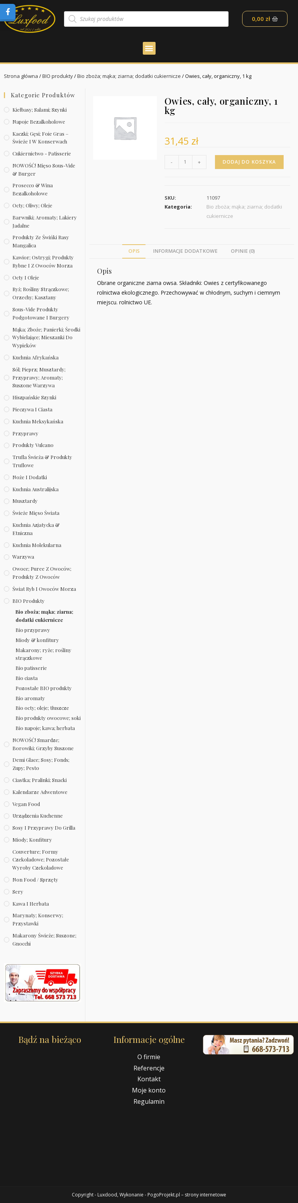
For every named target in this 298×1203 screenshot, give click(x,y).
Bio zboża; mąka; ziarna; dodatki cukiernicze (129, 75)
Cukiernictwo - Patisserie (41, 153)
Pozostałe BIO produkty (44, 688)
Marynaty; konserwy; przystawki (37, 919)
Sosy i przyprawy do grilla (43, 827)
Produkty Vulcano (33, 445)
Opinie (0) (243, 251)
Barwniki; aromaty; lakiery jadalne (44, 221)
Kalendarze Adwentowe (40, 792)
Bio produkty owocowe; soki (48, 718)
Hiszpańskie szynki (34, 397)
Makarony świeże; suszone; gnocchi (44, 939)
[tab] (133, 251)
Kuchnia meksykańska (37, 421)
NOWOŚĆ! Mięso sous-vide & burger (43, 169)
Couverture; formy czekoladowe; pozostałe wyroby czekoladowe (40, 859)
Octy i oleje (25, 277)
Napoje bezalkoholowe (38, 121)
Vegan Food (26, 804)
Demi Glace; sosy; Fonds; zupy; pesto (40, 763)
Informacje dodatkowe (185, 251)
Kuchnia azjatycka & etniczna (36, 528)
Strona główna (21, 75)
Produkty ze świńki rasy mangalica (40, 241)
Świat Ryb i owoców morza (44, 588)
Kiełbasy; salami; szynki (39, 109)
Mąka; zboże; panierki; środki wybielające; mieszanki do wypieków (46, 337)
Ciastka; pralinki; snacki (39, 780)
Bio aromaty (30, 698)
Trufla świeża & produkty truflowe (42, 461)
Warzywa (23, 556)
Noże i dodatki (29, 477)
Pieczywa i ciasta (32, 409)
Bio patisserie (31, 667)
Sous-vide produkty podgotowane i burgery (40, 313)
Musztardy (25, 500)
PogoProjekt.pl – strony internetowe (186, 1194)
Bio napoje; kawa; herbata (45, 728)
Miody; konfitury (32, 839)
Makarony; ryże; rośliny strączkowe (43, 654)
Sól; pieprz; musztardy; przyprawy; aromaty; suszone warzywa (39, 377)
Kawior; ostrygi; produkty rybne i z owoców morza (43, 261)
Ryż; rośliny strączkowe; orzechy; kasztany (40, 293)
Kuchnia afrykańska (35, 357)
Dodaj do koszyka (249, 162)
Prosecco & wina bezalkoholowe (32, 189)
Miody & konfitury (37, 640)
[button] (149, 48)
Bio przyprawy (33, 630)
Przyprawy (25, 433)
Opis (134, 251)
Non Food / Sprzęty (35, 879)
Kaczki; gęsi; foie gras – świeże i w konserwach (40, 137)
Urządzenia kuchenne (37, 815)
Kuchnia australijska (35, 489)
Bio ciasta (27, 678)
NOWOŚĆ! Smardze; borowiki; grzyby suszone (43, 744)
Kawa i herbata (30, 903)
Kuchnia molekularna (36, 545)
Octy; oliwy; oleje (32, 205)
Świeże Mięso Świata (35, 512)
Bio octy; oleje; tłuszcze (42, 707)
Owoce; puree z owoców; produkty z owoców (41, 572)
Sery (17, 891)
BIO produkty (57, 75)
